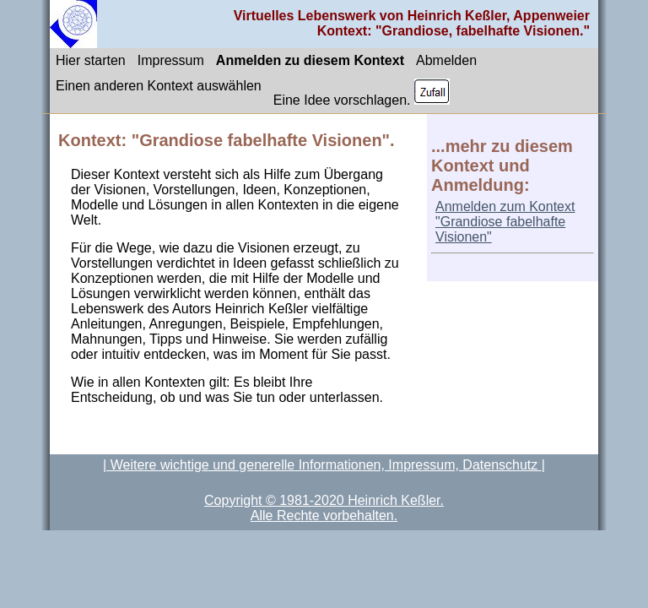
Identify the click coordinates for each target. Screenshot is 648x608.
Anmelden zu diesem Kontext (310, 60)
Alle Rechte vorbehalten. (324, 515)
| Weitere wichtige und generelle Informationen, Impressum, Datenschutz (322, 465)
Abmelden (446, 60)
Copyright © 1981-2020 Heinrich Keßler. (324, 500)
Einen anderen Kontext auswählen (159, 86)
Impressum (171, 60)
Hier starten (91, 60)
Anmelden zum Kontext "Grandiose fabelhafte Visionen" (505, 221)
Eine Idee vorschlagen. (361, 93)
